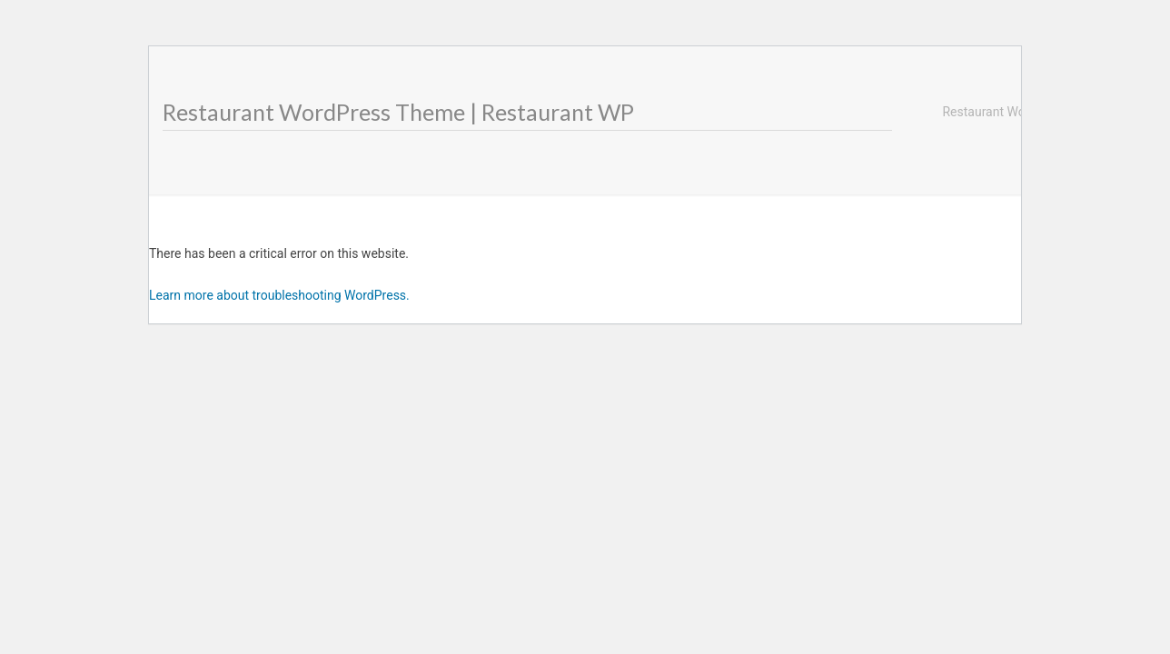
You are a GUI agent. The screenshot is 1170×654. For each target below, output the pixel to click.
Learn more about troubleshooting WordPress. (279, 295)
